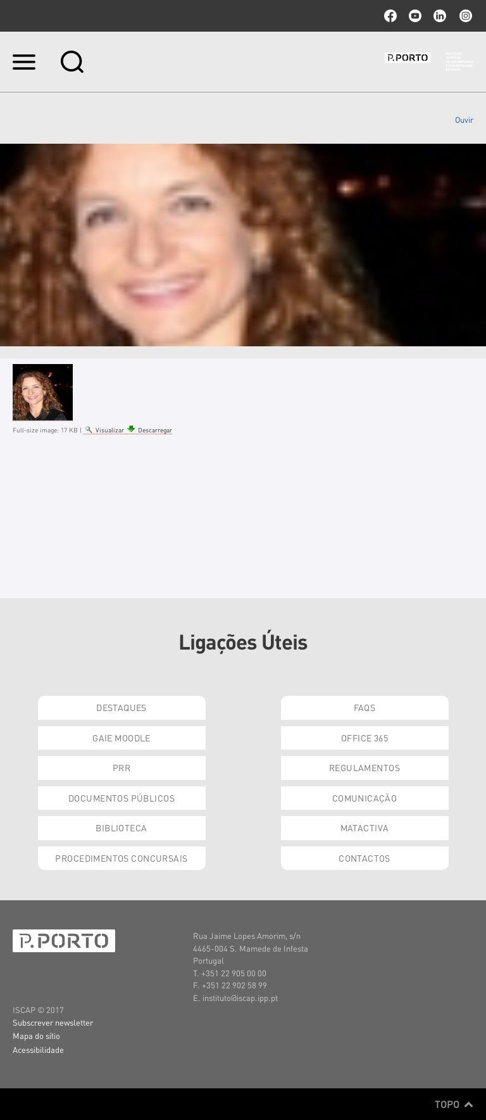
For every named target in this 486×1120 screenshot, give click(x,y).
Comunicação (364, 797)
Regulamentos (364, 767)
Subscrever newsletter (53, 1022)
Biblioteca (121, 827)
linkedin (439, 15)
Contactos (364, 858)
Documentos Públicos (121, 797)
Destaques (121, 707)
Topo (454, 1104)
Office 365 (364, 737)
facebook (390, 15)
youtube (415, 15)
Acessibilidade (38, 1049)
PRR (121, 767)
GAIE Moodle (121, 737)
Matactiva (364, 827)
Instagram (464, 15)
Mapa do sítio (36, 1035)
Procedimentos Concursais (121, 858)
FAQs (365, 707)
